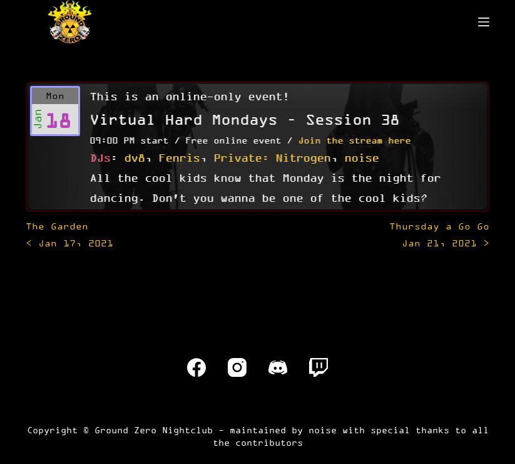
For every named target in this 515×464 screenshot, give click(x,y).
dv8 (134, 157)
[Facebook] (196, 367)
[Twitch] (318, 367)
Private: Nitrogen (271, 157)
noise (361, 157)
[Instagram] (237, 367)
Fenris (179, 157)
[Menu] (483, 22)
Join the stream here (354, 140)
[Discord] (277, 367)
